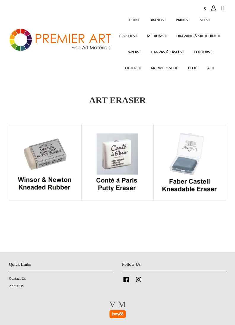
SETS (205, 20)
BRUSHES (128, 36)
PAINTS (183, 20)
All (210, 68)
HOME (134, 20)
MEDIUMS (156, 36)
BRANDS (158, 20)
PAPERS (134, 52)
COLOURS (203, 52)
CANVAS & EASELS (167, 52)
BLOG (192, 68)
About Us (16, 286)
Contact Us (17, 278)
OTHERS (133, 68)
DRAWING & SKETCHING (198, 36)
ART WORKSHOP (164, 68)
